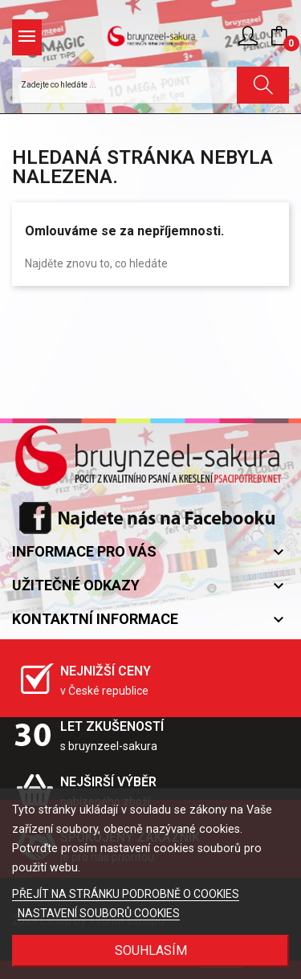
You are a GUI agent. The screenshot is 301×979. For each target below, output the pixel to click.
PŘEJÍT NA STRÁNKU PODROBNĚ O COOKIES (125, 893)
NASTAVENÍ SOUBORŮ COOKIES (99, 913)
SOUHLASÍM (151, 950)
